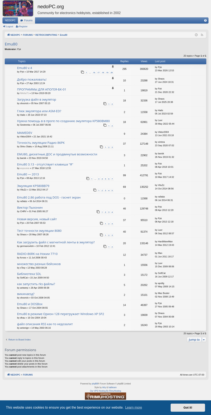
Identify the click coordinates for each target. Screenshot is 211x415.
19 (107, 72)
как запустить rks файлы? (36, 284)
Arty (104, 387)
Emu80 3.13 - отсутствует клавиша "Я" (45, 164)
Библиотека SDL (29, 274)
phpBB (95, 384)
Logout (9, 26)
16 (94, 72)
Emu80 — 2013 (28, 174)
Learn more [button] (133, 407)
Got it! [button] (188, 407)
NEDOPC (10, 20)
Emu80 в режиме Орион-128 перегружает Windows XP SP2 (60, 314)
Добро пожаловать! (31, 79)
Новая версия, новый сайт (37, 219)
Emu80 (11, 44)
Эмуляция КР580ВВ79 (33, 186)
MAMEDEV (24, 133)
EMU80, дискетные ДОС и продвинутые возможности (57, 154)
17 (98, 72)
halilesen (112, 387)
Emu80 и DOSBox (29, 304)
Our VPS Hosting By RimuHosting (105, 391)
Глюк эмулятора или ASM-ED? (39, 111)
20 (112, 72)
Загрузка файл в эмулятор (36, 99)
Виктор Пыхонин (30, 207)
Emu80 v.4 (24, 68)
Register (23, 26)
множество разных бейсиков (39, 264)
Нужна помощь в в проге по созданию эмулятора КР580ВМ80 (63, 121)
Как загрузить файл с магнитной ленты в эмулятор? (56, 242)
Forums (28, 20)
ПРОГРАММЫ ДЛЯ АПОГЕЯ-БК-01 (41, 89)
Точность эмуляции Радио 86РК (41, 142)
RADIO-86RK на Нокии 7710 (37, 254)
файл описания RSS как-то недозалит (45, 324)
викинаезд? (25, 294)
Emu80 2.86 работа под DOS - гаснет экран (49, 197)
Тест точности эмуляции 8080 (39, 230)
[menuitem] (205, 20)
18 (103, 72)
